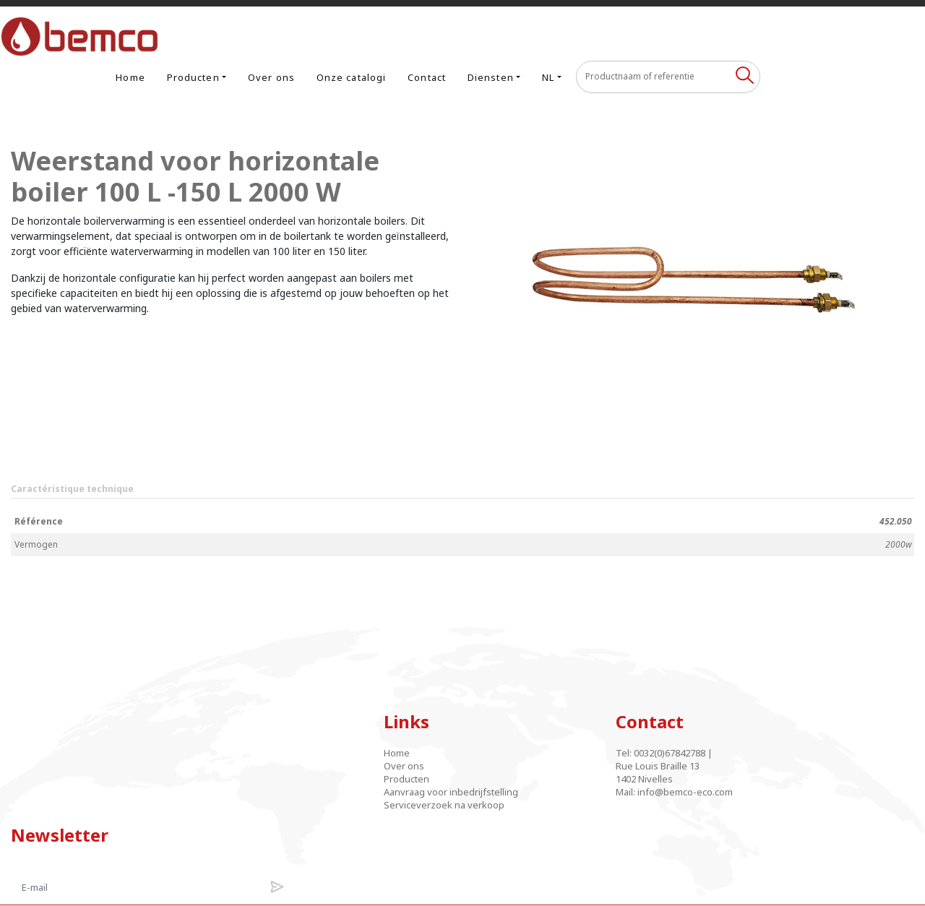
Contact (581, 33)
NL (702, 33)
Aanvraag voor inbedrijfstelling (353, 759)
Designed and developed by (463, 886)
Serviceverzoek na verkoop (379, 778)
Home (284, 33)
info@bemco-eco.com (542, 752)
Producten (347, 33)
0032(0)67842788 (527, 713)
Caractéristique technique (72, 449)
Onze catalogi (505, 33)
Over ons (425, 33)
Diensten (644, 33)
